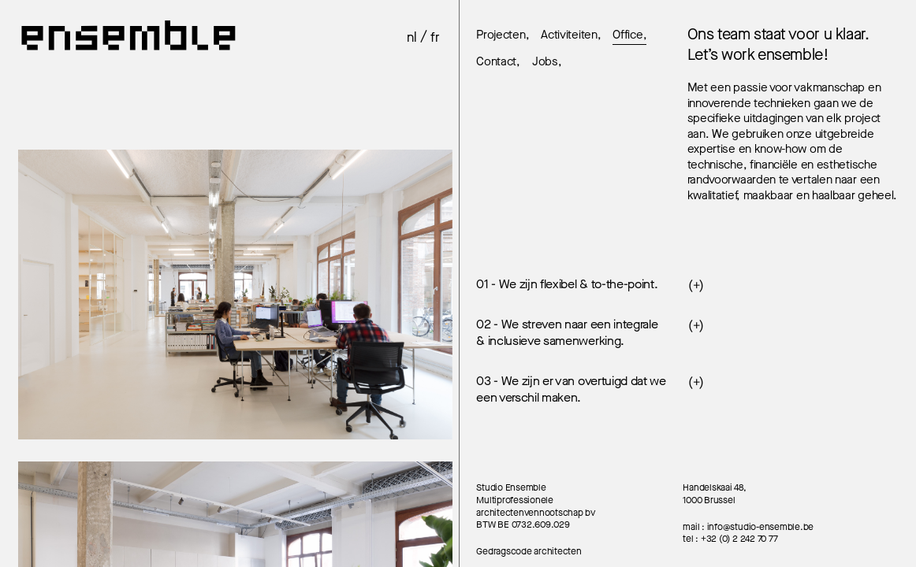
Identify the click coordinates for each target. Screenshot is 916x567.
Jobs (545, 62)
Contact (496, 62)
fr (434, 37)
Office (627, 35)
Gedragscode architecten (528, 551)
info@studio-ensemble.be (760, 527)
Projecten (500, 35)
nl (411, 37)
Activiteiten (569, 35)
